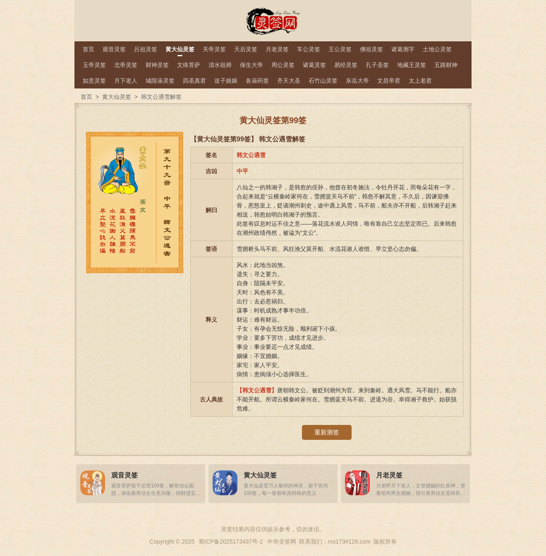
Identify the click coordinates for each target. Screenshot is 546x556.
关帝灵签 (214, 49)
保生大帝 (251, 65)
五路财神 (445, 65)
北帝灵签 (125, 65)
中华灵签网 (281, 541)
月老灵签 (277, 49)
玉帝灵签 (94, 65)
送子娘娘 (225, 80)
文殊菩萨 (188, 65)
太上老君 (420, 80)
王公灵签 (340, 49)
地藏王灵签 (411, 65)
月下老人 (125, 80)
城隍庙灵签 (160, 80)
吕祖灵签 (145, 49)
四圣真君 (194, 80)
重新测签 (326, 432)
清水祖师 (220, 65)
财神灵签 (157, 65)
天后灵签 (245, 49)
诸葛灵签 (314, 65)
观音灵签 (114, 49)
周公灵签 (283, 65)
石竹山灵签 (323, 80)
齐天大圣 (288, 80)
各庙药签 (257, 80)
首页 (88, 49)
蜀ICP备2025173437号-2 (231, 541)
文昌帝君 (388, 80)
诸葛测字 (402, 49)
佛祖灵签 (371, 49)
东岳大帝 (357, 80)
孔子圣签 (377, 65)
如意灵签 (94, 80)
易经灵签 (345, 65)
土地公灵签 (437, 49)
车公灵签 (308, 49)
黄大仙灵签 (179, 49)
